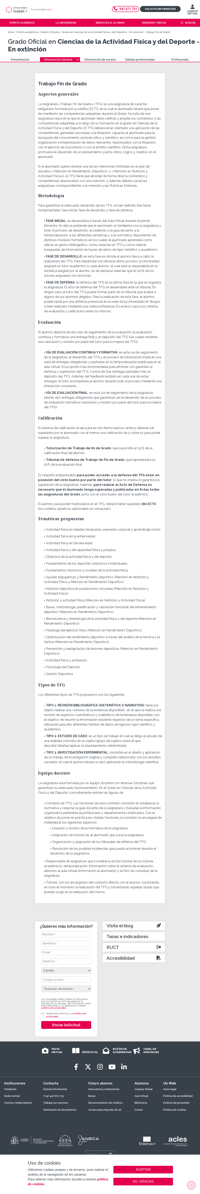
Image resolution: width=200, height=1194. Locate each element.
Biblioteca (141, 1102)
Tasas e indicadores (127, 936)
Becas (92, 1096)
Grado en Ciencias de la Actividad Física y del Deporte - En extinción (102, 32)
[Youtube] (112, 1067)
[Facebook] (76, 1067)
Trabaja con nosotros (55, 1102)
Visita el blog (120, 925)
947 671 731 (125, 9)
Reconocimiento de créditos (105, 1102)
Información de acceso (100, 59)
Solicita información (160, 9)
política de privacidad (53, 1008)
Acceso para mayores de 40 (104, 1109)
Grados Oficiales (50, 32)
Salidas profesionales (140, 59)
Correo (139, 1109)
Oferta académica (27, 32)
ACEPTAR (143, 1170)
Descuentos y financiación (103, 1089)
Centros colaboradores (18, 1102)
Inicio (11, 32)
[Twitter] (88, 1067)
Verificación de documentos (59, 1109)
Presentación (20, 59)
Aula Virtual (141, 1096)
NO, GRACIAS (143, 1181)
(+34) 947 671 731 (53, 1096)
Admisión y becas (154, 22)
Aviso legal (169, 1089)
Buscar (190, 22)
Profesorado (180, 59)
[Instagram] (100, 1067)
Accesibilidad (121, 958)
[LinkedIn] (124, 1067)
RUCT (113, 947)
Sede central (12, 1096)
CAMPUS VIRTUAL (192, 10)
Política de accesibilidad (178, 1096)
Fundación (10, 1089)
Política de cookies (174, 1109)
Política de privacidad (176, 1102)
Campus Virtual (144, 1089)
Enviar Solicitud (66, 1025)
